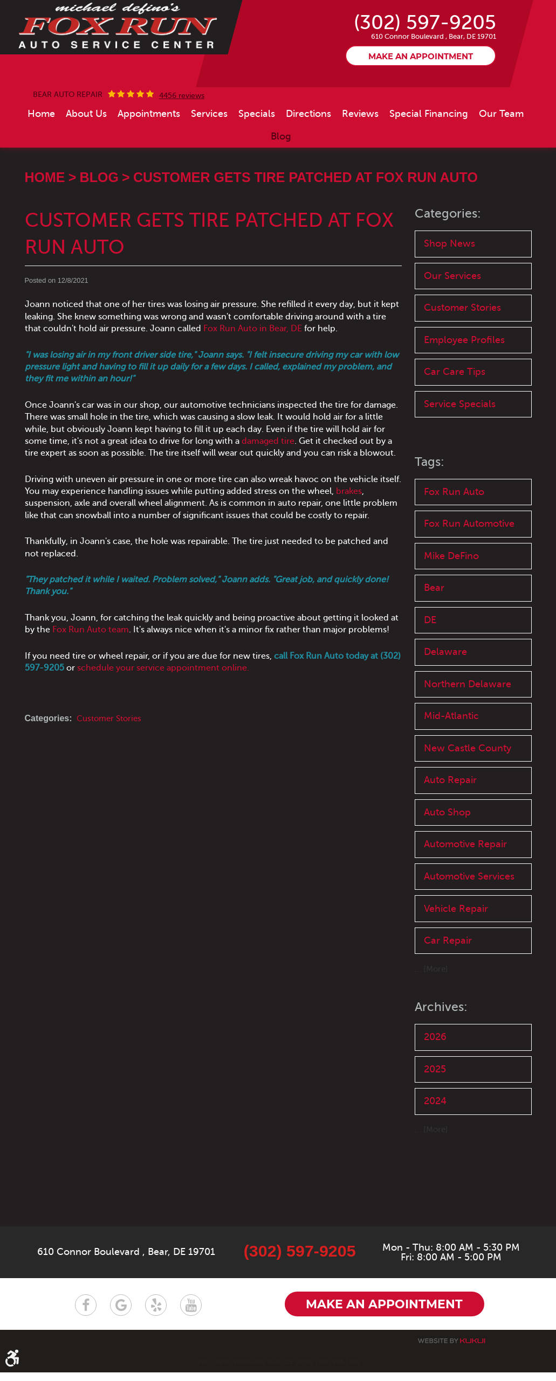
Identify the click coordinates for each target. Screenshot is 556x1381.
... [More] (432, 1047)
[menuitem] (41, 149)
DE (431, 669)
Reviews (360, 150)
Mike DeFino (454, 603)
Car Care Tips (456, 413)
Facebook (86, 1313)
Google (121, 1313)
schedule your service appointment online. (163, 703)
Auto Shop (448, 870)
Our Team (501, 150)
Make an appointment (420, 91)
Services (209, 150)
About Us (86, 150)
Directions (308, 150)
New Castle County (470, 803)
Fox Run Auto (456, 536)
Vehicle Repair (458, 985)
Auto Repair (452, 836)
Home (41, 150)
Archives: (442, 1085)
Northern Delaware (469, 736)
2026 (436, 1116)
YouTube (191, 1313)
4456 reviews (181, 132)
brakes (349, 527)
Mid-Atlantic (453, 770)
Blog (281, 172)
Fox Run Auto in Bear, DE (252, 364)
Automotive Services (452, 945)
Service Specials (462, 446)
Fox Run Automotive (472, 569)
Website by (451, 1349)
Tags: (430, 505)
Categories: (449, 249)
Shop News (450, 279)
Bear (435, 636)
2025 (436, 1149)
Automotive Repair (468, 904)
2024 (436, 1183)
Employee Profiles (467, 380)
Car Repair (449, 1018)
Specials (256, 150)
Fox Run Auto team (90, 665)
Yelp (156, 1313)
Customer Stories (112, 754)
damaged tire (268, 477)
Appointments (149, 150)
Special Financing (428, 150)
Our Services (454, 313)
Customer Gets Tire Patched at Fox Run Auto (305, 212)
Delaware (446, 703)
